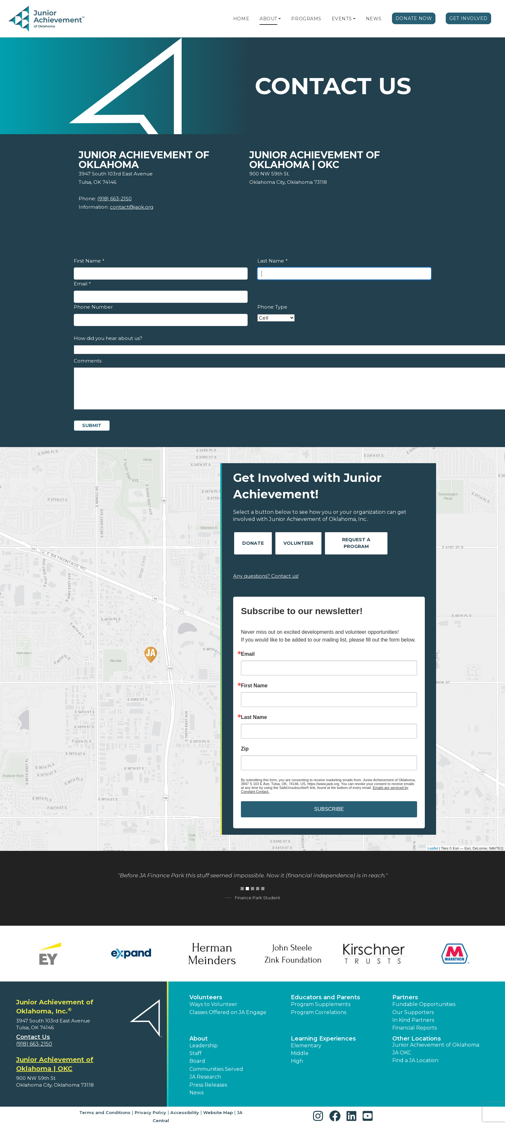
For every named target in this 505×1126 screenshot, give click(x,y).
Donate (253, 543)
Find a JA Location (415, 1060)
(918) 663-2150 (114, 198)
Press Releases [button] (208, 1085)
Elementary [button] (306, 1045)
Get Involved (468, 18)
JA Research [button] (205, 1077)
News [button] (196, 1093)
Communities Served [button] (216, 1069)
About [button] (198, 1038)
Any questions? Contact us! (266, 576)
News (374, 19)
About (268, 19)
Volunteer (298, 543)
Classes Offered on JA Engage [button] (227, 1012)
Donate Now (413, 18)
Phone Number (93, 307)
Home (241, 19)
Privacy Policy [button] (150, 1112)
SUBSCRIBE (329, 809)
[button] (279, 19)
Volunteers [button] (205, 997)
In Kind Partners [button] (413, 1020)
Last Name (272, 261)
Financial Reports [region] (414, 1028)
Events (342, 19)
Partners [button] (405, 997)
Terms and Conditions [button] (104, 1112)
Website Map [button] (218, 1112)
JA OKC (401, 1053)
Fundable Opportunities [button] (423, 1004)
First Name (89, 261)
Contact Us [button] (33, 1037)
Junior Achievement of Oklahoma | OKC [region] (54, 1064)
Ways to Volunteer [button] (213, 1004)
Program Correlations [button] (318, 1012)
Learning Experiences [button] (323, 1038)
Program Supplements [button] (320, 1004)
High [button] (297, 1061)
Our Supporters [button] (413, 1012)
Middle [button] (300, 1053)
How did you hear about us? (108, 338)
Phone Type (272, 307)
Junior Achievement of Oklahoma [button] (435, 1045)
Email (82, 284)
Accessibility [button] (184, 1112)
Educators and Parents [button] (325, 997)
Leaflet (432, 848)
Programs (306, 19)
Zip (245, 749)
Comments (87, 361)
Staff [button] (195, 1053)
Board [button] (197, 1061)
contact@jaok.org (131, 207)
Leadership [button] (203, 1045)
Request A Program (356, 543)
